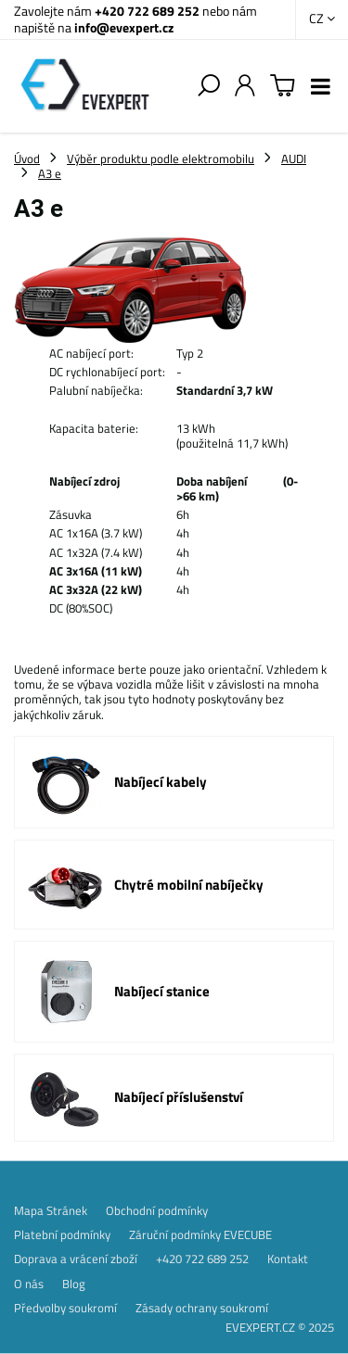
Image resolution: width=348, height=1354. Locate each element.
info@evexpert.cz (124, 27)
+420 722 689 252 (147, 10)
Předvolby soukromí (65, 1307)
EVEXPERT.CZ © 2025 (280, 1327)
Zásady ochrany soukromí (201, 1307)
